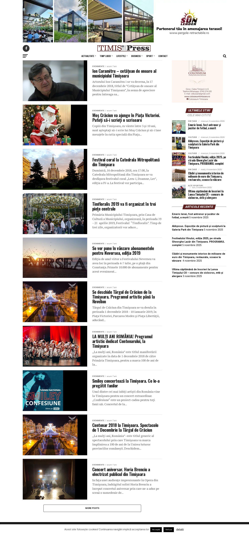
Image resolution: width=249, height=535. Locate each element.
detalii (180, 529)
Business (136, 56)
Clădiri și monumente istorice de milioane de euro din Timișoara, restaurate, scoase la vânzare (198, 257)
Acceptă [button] (156, 530)
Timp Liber (105, 56)
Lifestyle (121, 56)
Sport (149, 56)
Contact (163, 56)
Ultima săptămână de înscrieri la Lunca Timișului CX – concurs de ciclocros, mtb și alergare (197, 273)
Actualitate (87, 56)
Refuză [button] (169, 530)
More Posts (92, 511)
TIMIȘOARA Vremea (199, 297)
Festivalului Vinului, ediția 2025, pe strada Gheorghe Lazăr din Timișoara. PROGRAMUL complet (198, 242)
